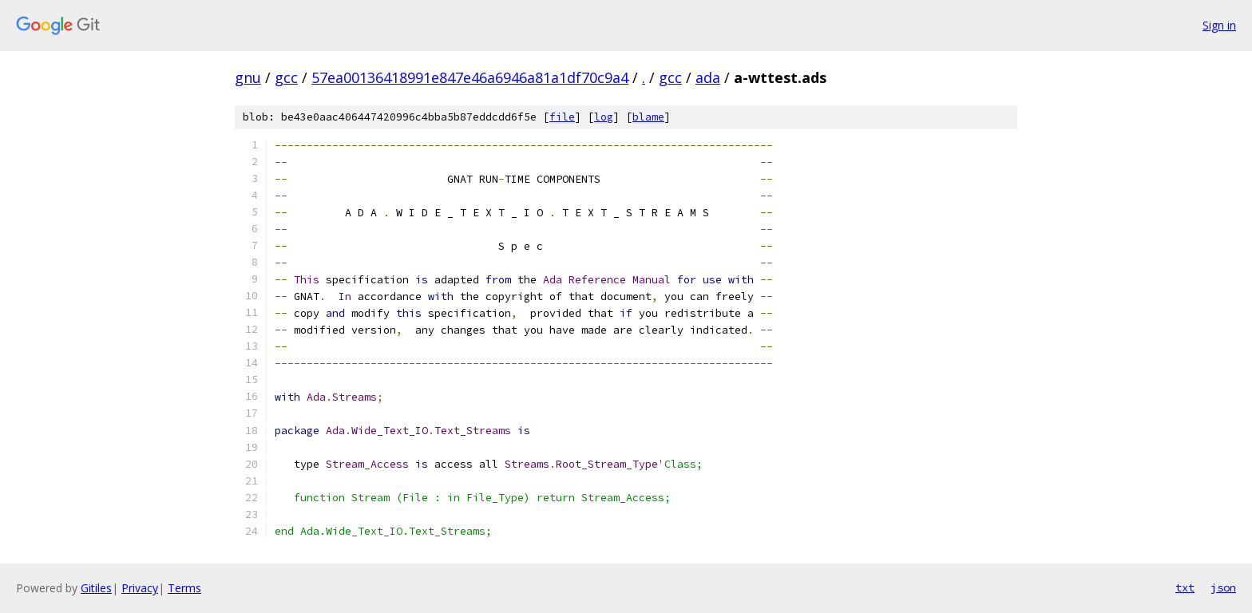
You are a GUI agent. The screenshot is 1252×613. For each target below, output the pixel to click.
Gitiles (96, 587)
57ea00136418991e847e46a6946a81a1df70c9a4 (469, 77)
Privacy (139, 587)
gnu (248, 77)
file (562, 117)
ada (707, 77)
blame (648, 117)
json (1223, 587)
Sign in (1219, 25)
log (603, 117)
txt (1185, 587)
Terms (184, 587)
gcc (286, 77)
